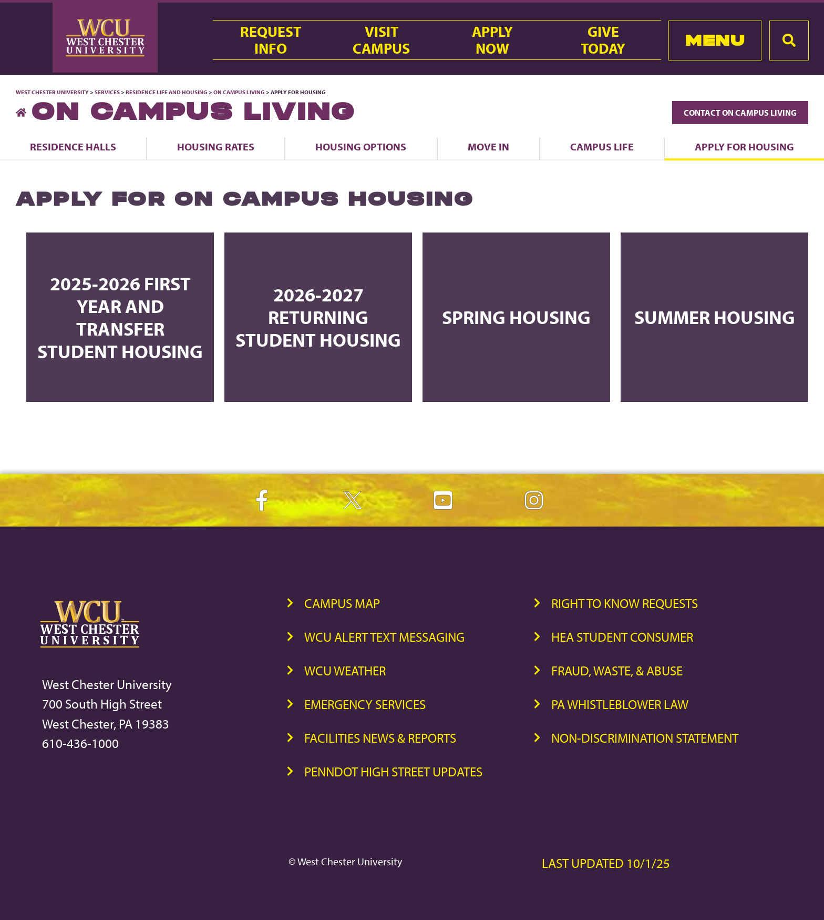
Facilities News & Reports (380, 738)
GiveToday (603, 40)
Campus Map (342, 603)
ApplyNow (492, 40)
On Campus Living (239, 92)
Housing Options (360, 146)
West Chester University (52, 92)
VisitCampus (381, 40)
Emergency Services (365, 704)
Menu (715, 40)
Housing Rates (215, 146)
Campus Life (602, 146)
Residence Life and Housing (167, 92)
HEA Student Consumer (622, 637)
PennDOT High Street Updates (393, 771)
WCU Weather (345, 670)
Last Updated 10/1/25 (606, 863)
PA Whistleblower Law (619, 704)
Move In (488, 146)
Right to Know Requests (624, 603)
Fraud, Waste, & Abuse (617, 670)
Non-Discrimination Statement (644, 738)
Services (107, 92)
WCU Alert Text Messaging (384, 637)
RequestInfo (270, 40)
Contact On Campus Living (740, 112)
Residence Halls (73, 146)
